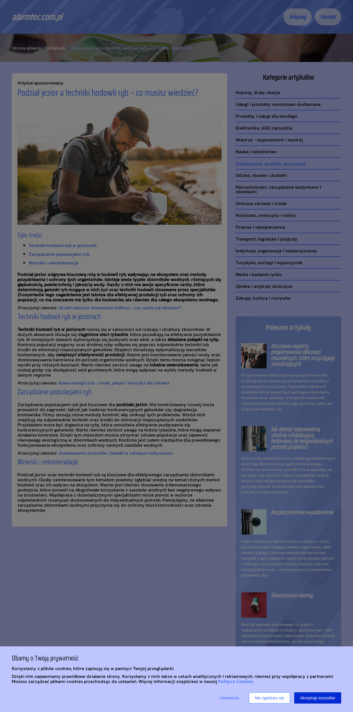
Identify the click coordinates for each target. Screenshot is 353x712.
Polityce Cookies (235, 681)
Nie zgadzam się (269, 698)
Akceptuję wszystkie (317, 698)
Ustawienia (229, 698)
